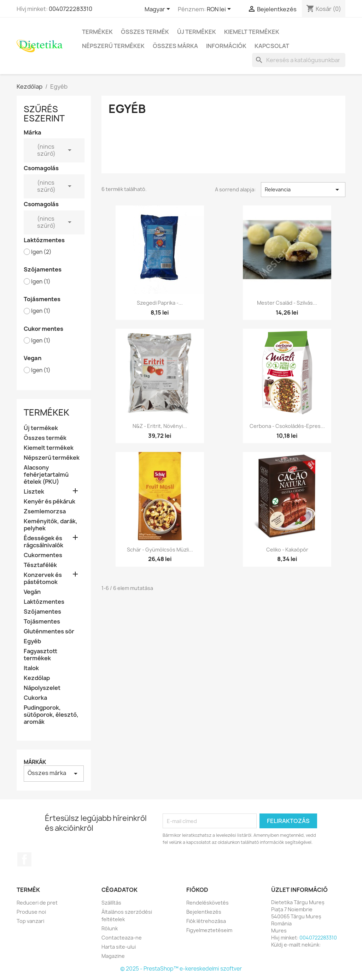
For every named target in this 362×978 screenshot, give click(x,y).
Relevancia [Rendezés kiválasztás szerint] (303, 189)
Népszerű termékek (113, 46)
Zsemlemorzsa (45, 511)
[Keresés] (298, 60)
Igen (41, 252)
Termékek (97, 32)
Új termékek (196, 32)
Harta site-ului (118, 946)
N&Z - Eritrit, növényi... (160, 426)
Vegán (32, 592)
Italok (31, 668)
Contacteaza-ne (121, 937)
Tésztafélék (40, 565)
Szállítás (111, 902)
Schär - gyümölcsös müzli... (160, 549)
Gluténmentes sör (49, 631)
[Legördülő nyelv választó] (159, 9)
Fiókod (197, 890)
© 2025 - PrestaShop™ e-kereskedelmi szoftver (181, 968)
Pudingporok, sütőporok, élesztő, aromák (51, 715)
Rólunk (109, 928)
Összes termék (145, 32)
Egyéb (32, 641)
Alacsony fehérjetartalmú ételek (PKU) (46, 474)
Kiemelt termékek (251, 32)
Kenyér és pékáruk (49, 501)
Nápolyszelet (42, 688)
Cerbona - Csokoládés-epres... (287, 426)
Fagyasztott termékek (40, 655)
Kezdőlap (37, 678)
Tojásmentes (42, 621)
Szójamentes (42, 611)
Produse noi (31, 911)
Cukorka (35, 698)
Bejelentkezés (203, 911)
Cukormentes (43, 555)
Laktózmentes (44, 602)
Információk (226, 46)
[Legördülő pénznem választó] (220, 9)
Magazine (113, 956)
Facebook (24, 859)
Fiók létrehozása (206, 921)
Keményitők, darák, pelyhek (50, 525)
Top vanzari (30, 921)
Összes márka (175, 46)
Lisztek (34, 491)
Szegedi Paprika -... (160, 302)
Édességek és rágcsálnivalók (43, 542)
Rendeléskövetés (207, 902)
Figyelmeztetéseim (209, 930)
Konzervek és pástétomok (43, 578)
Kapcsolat (272, 46)
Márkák (35, 762)
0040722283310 (70, 9)
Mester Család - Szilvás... (287, 302)
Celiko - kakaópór (287, 549)
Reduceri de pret (37, 902)
